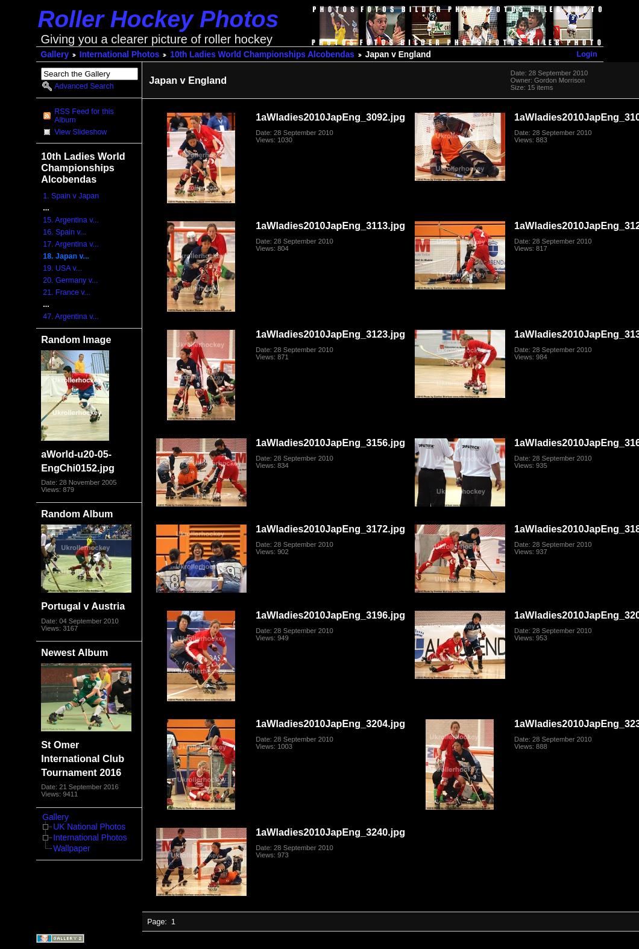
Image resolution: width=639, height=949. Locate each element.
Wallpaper (71, 848)
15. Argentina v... (71, 220)
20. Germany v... (70, 280)
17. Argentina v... (71, 244)
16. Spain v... (64, 232)
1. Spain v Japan (71, 196)
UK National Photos (89, 826)
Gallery (55, 54)
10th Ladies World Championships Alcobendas (262, 54)
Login (587, 54)
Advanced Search (83, 86)
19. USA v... (62, 268)
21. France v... (66, 292)
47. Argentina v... (71, 316)
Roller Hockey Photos (158, 19)
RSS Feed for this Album (83, 115)
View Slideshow (80, 132)
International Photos (120, 54)
